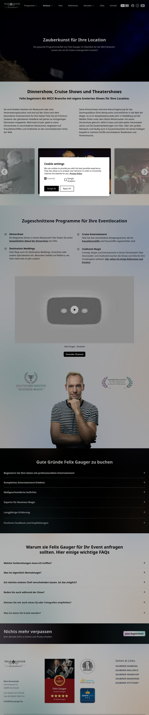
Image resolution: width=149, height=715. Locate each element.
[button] (4, 172)
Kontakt (113, 5)
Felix (61, 5)
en (127, 5)
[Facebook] (133, 5)
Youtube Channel (74, 354)
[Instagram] (137, 5)
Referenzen (73, 5)
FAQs (102, 5)
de (123, 5)
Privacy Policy (76, 173)
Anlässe (48, 5)
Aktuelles (89, 5)
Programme (30, 5)
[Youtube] (142, 5)
